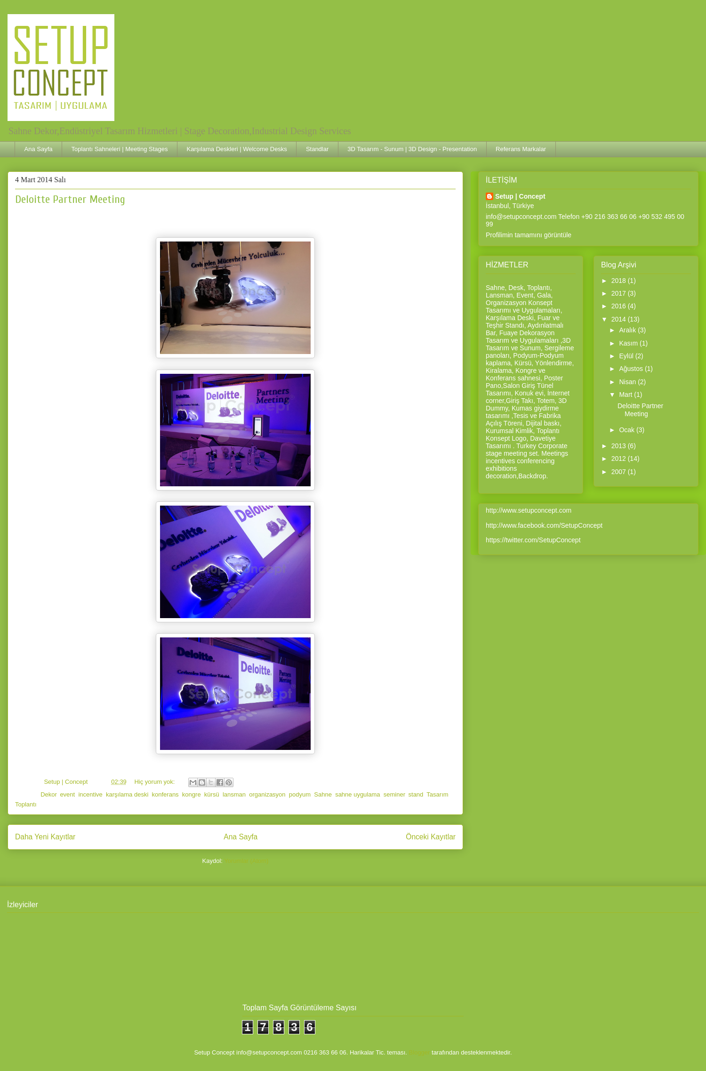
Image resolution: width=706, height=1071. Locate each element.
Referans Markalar (521, 149)
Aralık (628, 330)
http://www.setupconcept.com (528, 510)
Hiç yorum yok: (155, 781)
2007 (619, 471)
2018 (619, 280)
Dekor (48, 794)
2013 (619, 446)
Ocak (627, 430)
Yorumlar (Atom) (246, 860)
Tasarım (437, 794)
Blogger (419, 1052)
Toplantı (26, 804)
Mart (626, 394)
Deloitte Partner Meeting (70, 199)
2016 (619, 306)
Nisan (628, 382)
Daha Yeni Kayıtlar (45, 837)
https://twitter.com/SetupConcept (533, 540)
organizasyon (267, 794)
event (67, 794)
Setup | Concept (520, 196)
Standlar (317, 149)
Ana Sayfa (38, 149)
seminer (394, 794)
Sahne (323, 794)
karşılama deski (127, 794)
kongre (191, 794)
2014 (619, 319)
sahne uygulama (357, 794)
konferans (165, 794)
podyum (300, 794)
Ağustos (631, 368)
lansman (234, 794)
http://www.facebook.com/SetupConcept (544, 525)
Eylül (627, 356)
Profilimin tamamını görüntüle (528, 235)
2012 (619, 458)
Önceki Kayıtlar (431, 837)
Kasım (629, 343)
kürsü (211, 794)
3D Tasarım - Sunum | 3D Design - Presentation (412, 149)
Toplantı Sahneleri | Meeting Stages (120, 149)
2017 (619, 293)
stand (416, 794)
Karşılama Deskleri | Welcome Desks (237, 149)
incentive (90, 794)
